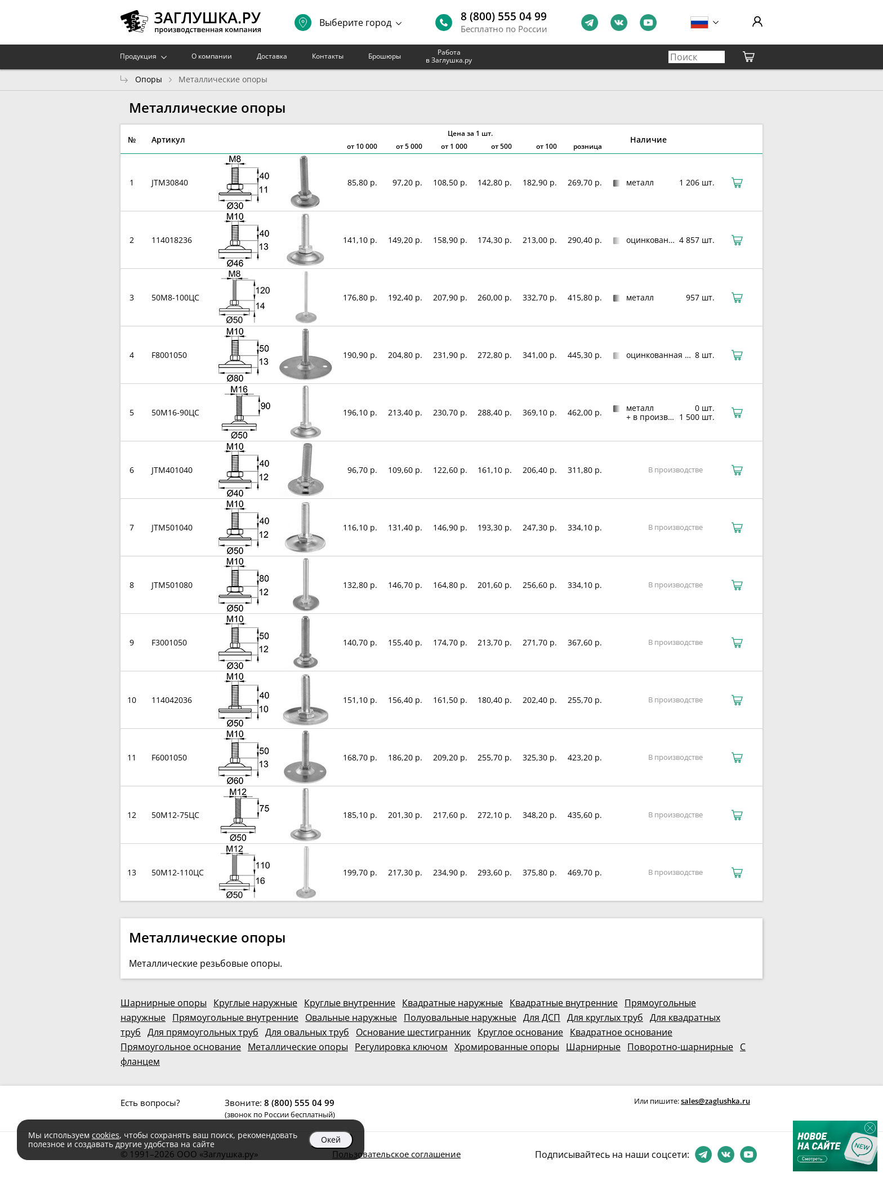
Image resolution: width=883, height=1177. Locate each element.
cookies (105, 1135)
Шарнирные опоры (164, 1003)
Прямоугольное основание (181, 1047)
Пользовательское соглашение (396, 1154)
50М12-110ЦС (177, 872)
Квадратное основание (621, 1032)
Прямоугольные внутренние (235, 1017)
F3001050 (169, 642)
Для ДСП (541, 1017)
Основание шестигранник (413, 1032)
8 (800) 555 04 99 (504, 16)
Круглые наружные (255, 1003)
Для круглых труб (605, 1017)
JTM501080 (172, 584)
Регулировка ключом (401, 1047)
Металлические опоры (298, 1047)
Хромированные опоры (506, 1047)
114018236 (171, 239)
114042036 (171, 699)
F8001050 (169, 354)
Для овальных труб (307, 1032)
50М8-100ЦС (175, 297)
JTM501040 (172, 527)
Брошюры (384, 56)
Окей (331, 1139)
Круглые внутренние (349, 1003)
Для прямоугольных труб (203, 1032)
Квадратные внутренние (564, 1003)
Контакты (328, 56)
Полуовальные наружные (460, 1017)
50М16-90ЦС (175, 412)
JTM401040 (172, 469)
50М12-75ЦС (175, 814)
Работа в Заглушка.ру (449, 56)
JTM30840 (169, 182)
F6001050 (169, 757)
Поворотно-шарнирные (680, 1047)
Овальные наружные (351, 1017)
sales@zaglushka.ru (715, 1101)
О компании (211, 56)
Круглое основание (520, 1032)
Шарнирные (593, 1047)
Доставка (272, 56)
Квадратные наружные (452, 1003)
